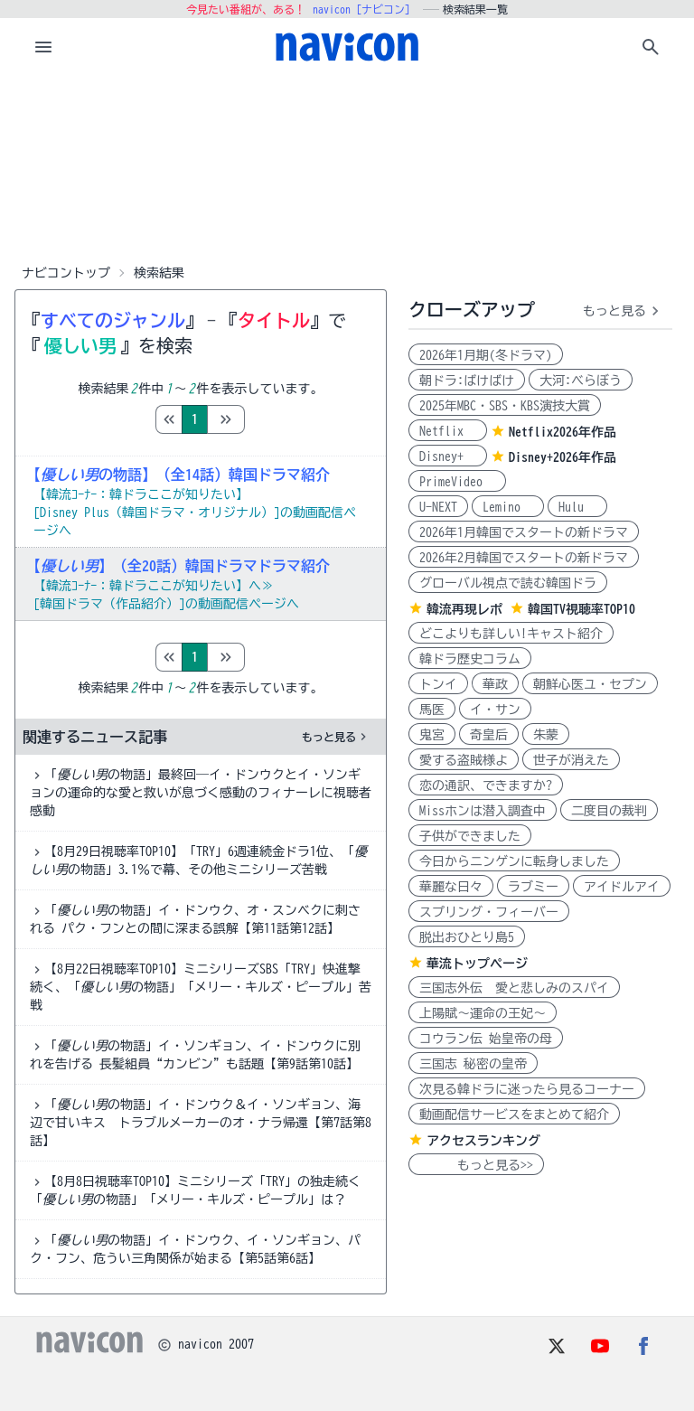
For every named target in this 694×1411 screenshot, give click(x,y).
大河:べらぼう (580, 380)
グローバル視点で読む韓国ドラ (507, 583)
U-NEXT (438, 507)
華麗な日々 (451, 886)
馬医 (432, 709)
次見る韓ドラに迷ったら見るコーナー (526, 1089)
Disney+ (447, 456)
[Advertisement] (347, 166)
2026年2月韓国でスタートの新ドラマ (523, 557)
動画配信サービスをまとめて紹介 (514, 1114)
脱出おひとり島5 (466, 937)
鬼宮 (432, 735)
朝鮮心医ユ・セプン (590, 684)
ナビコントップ (66, 273)
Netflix (447, 431)
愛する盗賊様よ (463, 760)
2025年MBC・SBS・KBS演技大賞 (504, 406)
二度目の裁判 (609, 810)
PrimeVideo (457, 481)
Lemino (508, 507)
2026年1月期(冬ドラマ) (485, 355)
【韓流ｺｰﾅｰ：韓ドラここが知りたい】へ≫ (153, 585)
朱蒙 (545, 735)
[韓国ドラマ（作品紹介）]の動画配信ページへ (166, 603)
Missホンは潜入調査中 (482, 810)
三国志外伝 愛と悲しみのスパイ (514, 988)
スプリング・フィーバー (488, 912)
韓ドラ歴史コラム (469, 659)
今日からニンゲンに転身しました (514, 861)
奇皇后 (489, 735)
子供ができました (469, 836)
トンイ (438, 684)
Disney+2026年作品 (562, 457)
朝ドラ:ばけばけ (466, 380)
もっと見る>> (476, 1165)
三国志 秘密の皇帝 (473, 1064)
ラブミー (533, 886)
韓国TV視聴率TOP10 (581, 609)
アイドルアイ (622, 886)
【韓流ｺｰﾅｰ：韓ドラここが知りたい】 (141, 494)
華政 (495, 684)
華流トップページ (477, 963)
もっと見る (336, 736)
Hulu (577, 507)
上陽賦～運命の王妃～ (482, 1013)
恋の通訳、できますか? (485, 785)
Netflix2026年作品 (562, 432)
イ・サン (495, 709)
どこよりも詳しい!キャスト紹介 (511, 633)
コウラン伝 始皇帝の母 (485, 1038)
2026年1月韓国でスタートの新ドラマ (523, 532)
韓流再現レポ (464, 609)
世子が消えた (571, 760)
